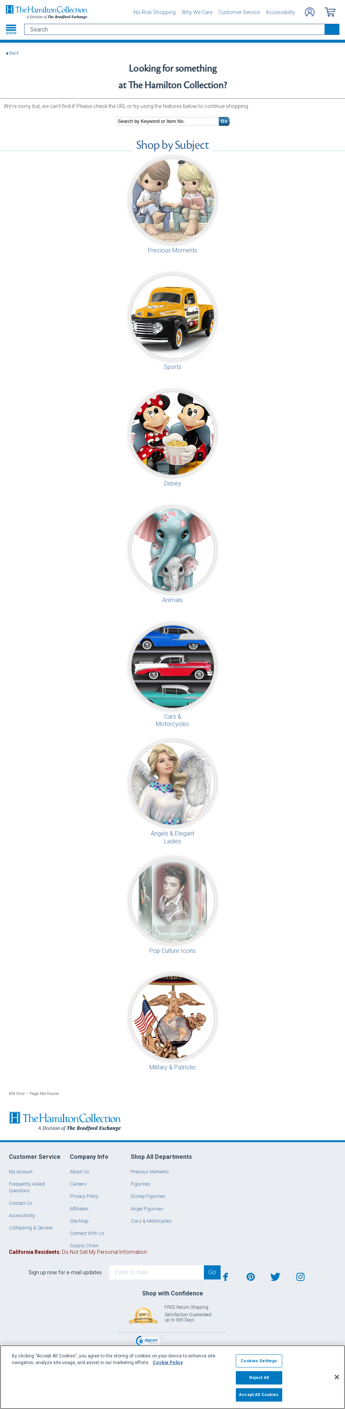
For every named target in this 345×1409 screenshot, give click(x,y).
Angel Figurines (147, 1209)
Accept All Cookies (259, 1394)
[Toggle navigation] (11, 29)
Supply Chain (84, 1245)
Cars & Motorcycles (151, 1221)
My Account (21, 1171)
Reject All (259, 1377)
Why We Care (197, 12)
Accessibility (280, 12)
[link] (149, 1342)
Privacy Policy (84, 1196)
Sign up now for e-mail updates (65, 1272)
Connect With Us (87, 1233)
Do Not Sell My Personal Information (78, 1252)
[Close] (337, 1377)
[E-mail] (156, 1272)
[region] (172, 1377)
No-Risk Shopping (154, 12)
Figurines (140, 1184)
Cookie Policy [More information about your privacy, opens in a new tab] (168, 1362)
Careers (78, 1184)
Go (224, 121)
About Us (79, 1171)
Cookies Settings (259, 1360)
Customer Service (239, 12)
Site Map (79, 1221)
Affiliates (79, 1209)
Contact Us (20, 1203)
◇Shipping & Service (30, 1227)
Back (14, 53)
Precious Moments (150, 1171)
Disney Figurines (148, 1196)
